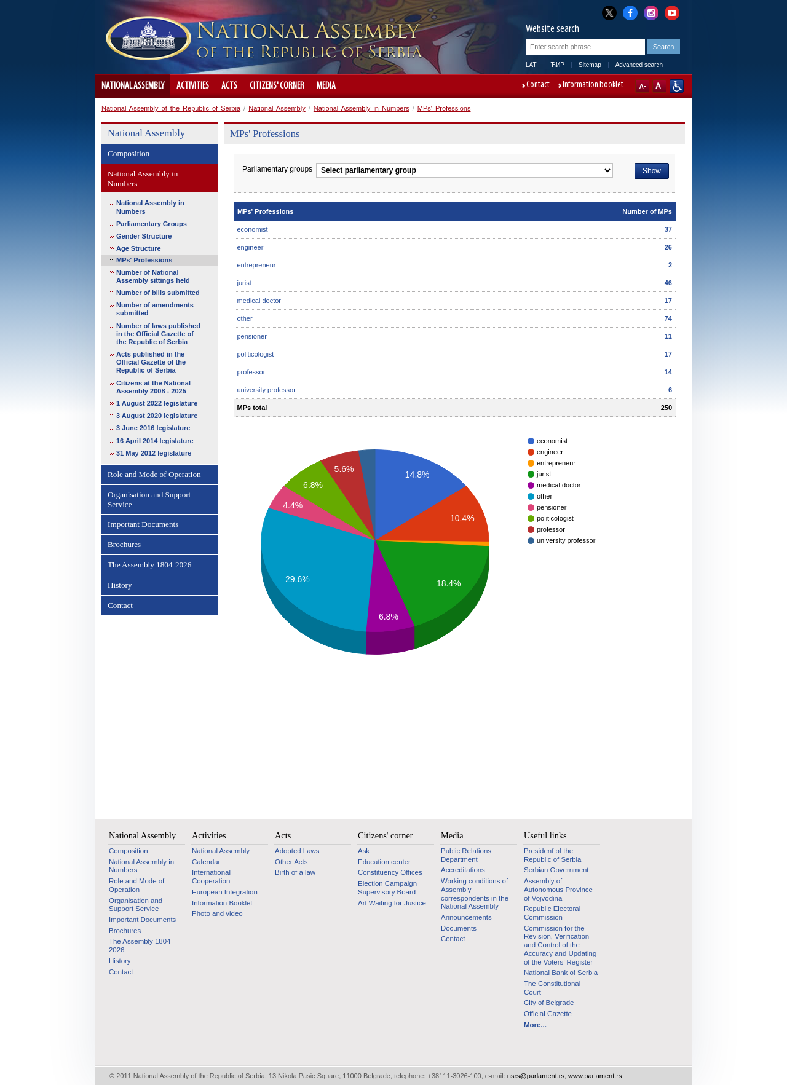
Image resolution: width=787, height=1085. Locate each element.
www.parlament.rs (595, 1075)
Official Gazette (548, 1013)
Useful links (545, 835)
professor (251, 372)
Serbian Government (556, 870)
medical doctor (259, 300)
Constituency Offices (390, 872)
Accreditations (463, 870)
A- (642, 86)
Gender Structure (144, 236)
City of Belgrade (549, 1002)
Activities (192, 86)
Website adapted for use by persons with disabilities (677, 86)
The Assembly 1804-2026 (149, 564)
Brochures (124, 544)
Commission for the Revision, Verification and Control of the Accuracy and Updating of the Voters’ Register (560, 945)
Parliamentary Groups (151, 223)
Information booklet (593, 85)
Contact (538, 85)
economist (252, 229)
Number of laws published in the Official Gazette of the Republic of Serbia (158, 333)
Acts (229, 86)
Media (326, 86)
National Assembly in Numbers (361, 108)
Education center (384, 862)
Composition (128, 153)
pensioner (252, 336)
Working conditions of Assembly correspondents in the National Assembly (474, 893)
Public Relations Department (466, 855)
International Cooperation (211, 877)
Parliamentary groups (277, 169)
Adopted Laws (297, 850)
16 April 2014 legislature (155, 440)
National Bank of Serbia (561, 972)
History (120, 585)
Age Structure (138, 248)
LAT (531, 64)
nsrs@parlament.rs (535, 1075)
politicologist (255, 354)
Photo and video (217, 913)
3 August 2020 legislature (156, 415)
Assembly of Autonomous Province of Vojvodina (558, 889)
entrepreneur (256, 265)
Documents (459, 928)
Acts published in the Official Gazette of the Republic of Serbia (151, 362)
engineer (250, 247)
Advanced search (639, 64)
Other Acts (291, 862)
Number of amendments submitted (155, 309)
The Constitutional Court (552, 988)
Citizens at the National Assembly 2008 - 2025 (153, 387)
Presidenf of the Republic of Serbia (552, 855)
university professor (266, 389)
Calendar (206, 862)
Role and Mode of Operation (154, 474)
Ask (364, 850)
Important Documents (143, 524)
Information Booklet (222, 903)
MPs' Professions (444, 108)
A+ (659, 86)
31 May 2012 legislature (153, 453)
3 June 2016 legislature (153, 428)
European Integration (225, 892)
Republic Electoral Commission (552, 913)
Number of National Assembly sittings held (153, 276)
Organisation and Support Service (149, 499)
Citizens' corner (277, 86)
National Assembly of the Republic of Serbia (170, 108)
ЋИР (557, 64)
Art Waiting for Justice (392, 903)
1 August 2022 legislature (156, 403)
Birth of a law (295, 872)
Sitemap (590, 64)
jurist (244, 282)
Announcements (466, 917)
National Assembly (132, 86)
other (245, 318)
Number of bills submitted (158, 292)
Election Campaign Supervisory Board (387, 888)
